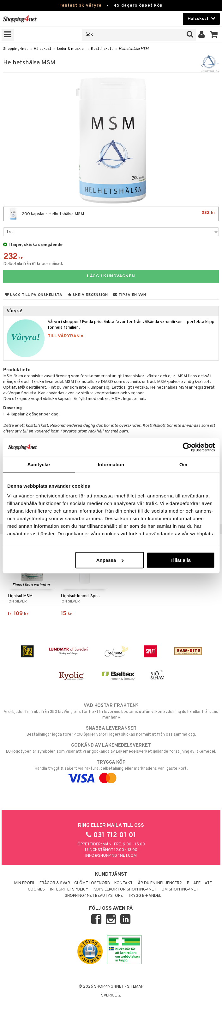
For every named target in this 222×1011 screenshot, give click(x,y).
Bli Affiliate (199, 883)
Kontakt (123, 883)
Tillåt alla (181, 560)
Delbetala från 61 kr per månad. (33, 264)
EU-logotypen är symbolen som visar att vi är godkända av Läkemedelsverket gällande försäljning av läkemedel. (111, 748)
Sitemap (135, 986)
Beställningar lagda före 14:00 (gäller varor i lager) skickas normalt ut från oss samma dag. (111, 731)
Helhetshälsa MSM (133, 48)
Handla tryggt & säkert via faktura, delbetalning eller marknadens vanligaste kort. (111, 770)
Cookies (36, 889)
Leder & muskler (71, 48)
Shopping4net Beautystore (94, 895)
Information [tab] (111, 464)
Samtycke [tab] (38, 464)
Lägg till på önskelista (34, 294)
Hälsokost (42, 48)
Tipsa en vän (129, 294)
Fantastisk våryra (80, 5)
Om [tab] (183, 464)
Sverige (111, 995)
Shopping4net (15, 48)
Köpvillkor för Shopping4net (124, 889)
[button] (213, 35)
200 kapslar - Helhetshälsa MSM (111, 214)
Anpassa (110, 560)
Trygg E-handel (144, 895)
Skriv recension (88, 294)
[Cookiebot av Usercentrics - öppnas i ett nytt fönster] (187, 447)
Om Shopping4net (179, 889)
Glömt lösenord (92, 883)
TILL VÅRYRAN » (65, 336)
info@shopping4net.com (111, 855)
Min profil (24, 883)
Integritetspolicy (69, 889)
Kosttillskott (102, 48)
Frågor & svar (54, 883)
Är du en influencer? (160, 883)
